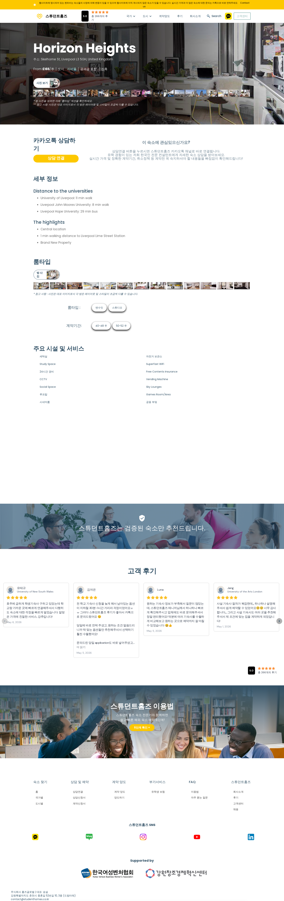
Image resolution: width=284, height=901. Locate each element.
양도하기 (119, 797)
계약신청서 (79, 803)
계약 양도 (119, 792)
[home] (50, 16)
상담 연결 (56, 158)
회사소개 (195, 16)
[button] (131, 16)
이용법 (195, 792)
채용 (235, 809)
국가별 (39, 797)
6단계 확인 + (142, 727)
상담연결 (78, 792)
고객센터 (242, 16)
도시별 (39, 803)
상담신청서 (79, 797)
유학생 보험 (158, 792)
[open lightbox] (47, 83)
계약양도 (164, 16)
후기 (180, 16)
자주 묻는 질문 (199, 797)
